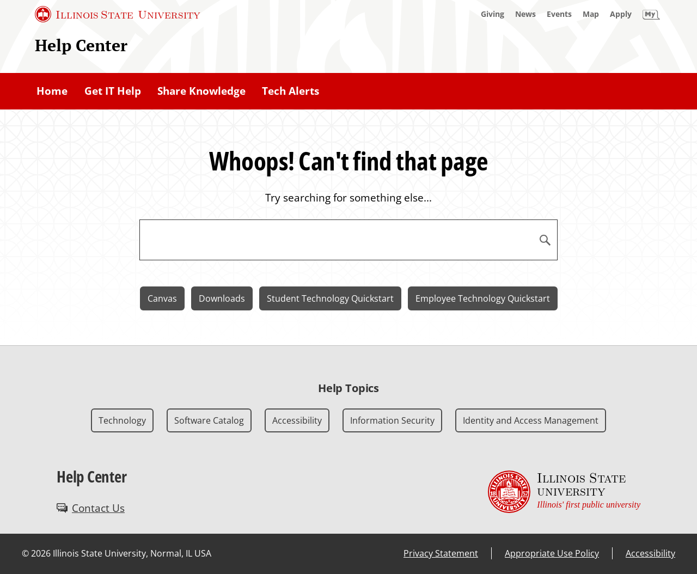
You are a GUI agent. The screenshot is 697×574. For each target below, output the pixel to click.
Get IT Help (112, 91)
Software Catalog (209, 420)
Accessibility (297, 420)
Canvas (162, 298)
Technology (122, 420)
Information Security (392, 420)
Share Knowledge (201, 91)
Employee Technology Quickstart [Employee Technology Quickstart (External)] (482, 298)
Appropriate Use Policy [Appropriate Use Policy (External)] (552, 553)
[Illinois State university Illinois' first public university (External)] (564, 491)
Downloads (222, 298)
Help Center (81, 45)
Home (52, 91)
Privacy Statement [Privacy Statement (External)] (440, 553)
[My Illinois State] (651, 14)
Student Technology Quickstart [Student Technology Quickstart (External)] (330, 298)
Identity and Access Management (530, 420)
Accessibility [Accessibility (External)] (650, 553)
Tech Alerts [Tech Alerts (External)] (290, 91)
